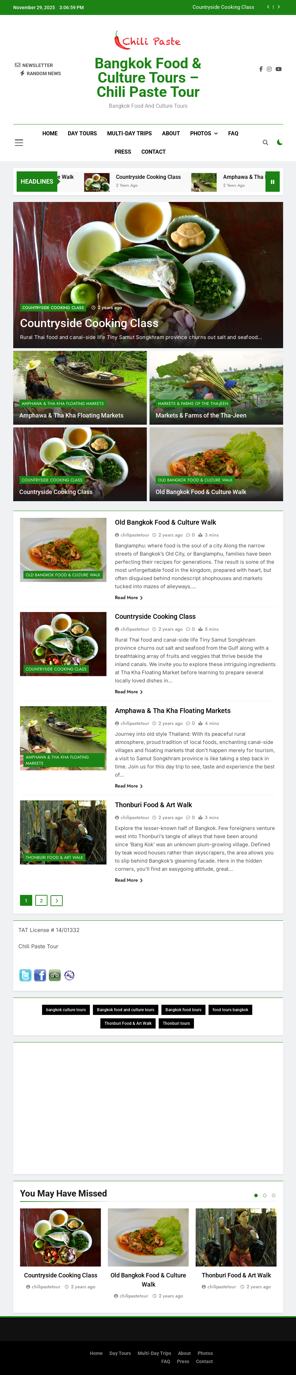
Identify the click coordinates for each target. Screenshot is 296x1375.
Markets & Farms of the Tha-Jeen (193, 404)
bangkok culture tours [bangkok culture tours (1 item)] (66, 1009)
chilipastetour (135, 534)
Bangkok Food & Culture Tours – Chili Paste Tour (148, 77)
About (171, 133)
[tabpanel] (60, 1249)
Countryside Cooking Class (223, 7)
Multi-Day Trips (129, 133)
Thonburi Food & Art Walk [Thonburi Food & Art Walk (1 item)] (128, 1023)
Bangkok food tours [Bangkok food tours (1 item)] (183, 1009)
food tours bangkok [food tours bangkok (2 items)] (230, 1009)
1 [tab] (256, 1195)
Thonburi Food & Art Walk (54, 857)
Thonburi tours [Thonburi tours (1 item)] (176, 1023)
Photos (200, 133)
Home (50, 133)
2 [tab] (265, 1195)
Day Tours (82, 133)
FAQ (233, 133)
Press (123, 152)
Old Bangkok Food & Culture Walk (195, 480)
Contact (153, 152)
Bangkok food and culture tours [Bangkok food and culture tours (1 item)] (125, 1009)
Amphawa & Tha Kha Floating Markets (63, 404)
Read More (129, 597)
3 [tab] (273, 1195)
